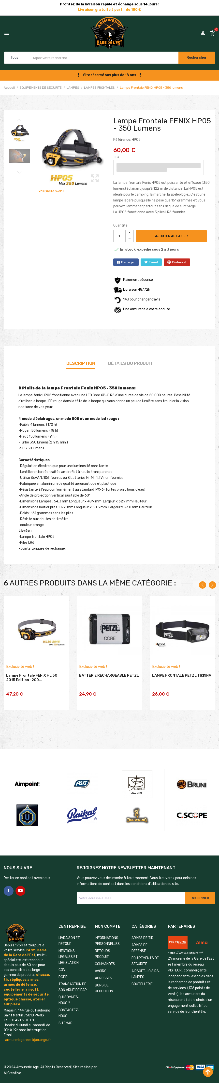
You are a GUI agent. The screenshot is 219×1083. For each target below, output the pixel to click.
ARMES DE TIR (142, 929)
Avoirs (100, 962)
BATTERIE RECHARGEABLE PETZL (109, 676)
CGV (61, 961)
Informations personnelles (107, 932)
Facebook (9, 882)
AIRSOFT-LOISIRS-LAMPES (146, 965)
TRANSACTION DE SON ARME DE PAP (72, 978)
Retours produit (102, 945)
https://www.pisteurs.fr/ (185, 943)
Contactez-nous (68, 1004)
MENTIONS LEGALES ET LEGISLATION (68, 948)
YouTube (20, 882)
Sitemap (65, 1014)
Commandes (105, 955)
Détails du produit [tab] (130, 363)
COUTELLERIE (142, 975)
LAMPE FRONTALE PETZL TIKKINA (181, 676)
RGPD (63, 968)
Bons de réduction (104, 979)
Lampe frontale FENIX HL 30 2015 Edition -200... (31, 678)
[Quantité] (119, 236)
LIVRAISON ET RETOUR (69, 932)
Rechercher (196, 58)
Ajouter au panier (172, 236)
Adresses (103, 969)
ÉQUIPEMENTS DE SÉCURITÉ (145, 952)
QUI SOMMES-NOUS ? (69, 991)
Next (19, 173)
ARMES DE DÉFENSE (139, 939)
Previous (19, 119)
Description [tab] (80, 363)
